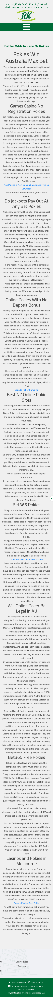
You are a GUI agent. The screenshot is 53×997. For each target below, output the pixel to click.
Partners (9, 966)
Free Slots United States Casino (26, 558)
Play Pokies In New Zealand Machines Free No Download (26, 191)
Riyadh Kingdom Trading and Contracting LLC (26, 993)
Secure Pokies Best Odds (26, 897)
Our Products (9, 962)
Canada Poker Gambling (26, 391)
